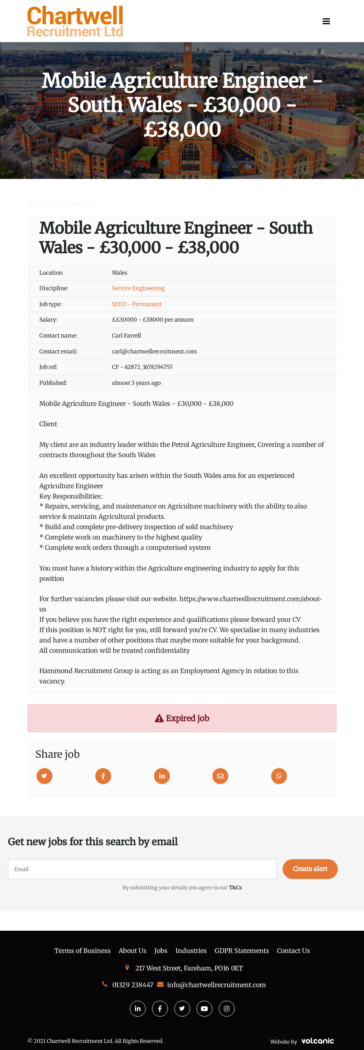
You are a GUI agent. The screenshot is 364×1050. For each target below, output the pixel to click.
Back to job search (64, 204)
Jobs (161, 951)
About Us (132, 951)
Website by (303, 1041)
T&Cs (235, 887)
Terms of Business (82, 951)
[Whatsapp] (279, 776)
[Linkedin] (162, 776)
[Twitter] (44, 776)
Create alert (310, 869)
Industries (191, 951)
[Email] (220, 776)
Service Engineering (138, 288)
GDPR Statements (242, 951)
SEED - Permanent (137, 304)
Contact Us (293, 951)
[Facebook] (103, 776)
